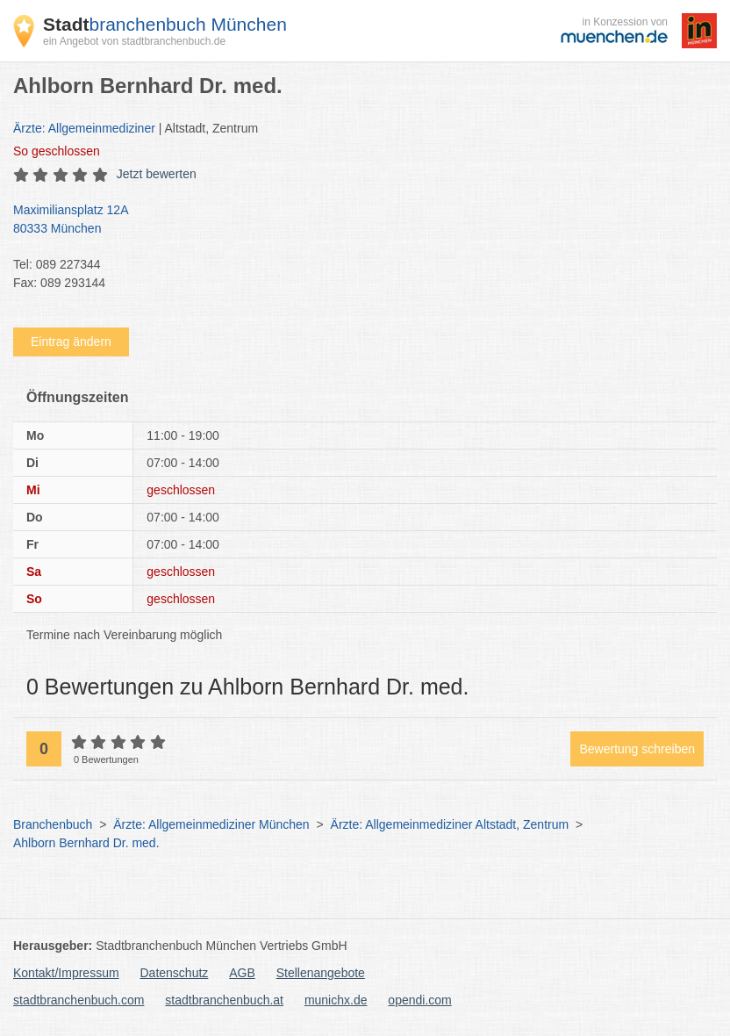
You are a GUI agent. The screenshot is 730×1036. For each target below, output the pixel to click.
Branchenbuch (52, 824)
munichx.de (336, 1000)
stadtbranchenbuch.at (224, 1000)
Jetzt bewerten (157, 174)
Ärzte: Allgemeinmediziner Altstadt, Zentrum (450, 824)
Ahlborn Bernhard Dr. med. (86, 843)
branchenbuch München (165, 24)
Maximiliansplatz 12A (356, 220)
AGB (242, 973)
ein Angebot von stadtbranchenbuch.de (134, 41)
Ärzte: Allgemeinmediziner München (211, 824)
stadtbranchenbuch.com (78, 1000)
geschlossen (56, 151)
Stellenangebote (320, 973)
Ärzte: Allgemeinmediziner (84, 128)
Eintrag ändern (71, 342)
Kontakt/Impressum (66, 973)
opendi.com (419, 1000)
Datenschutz (174, 973)
